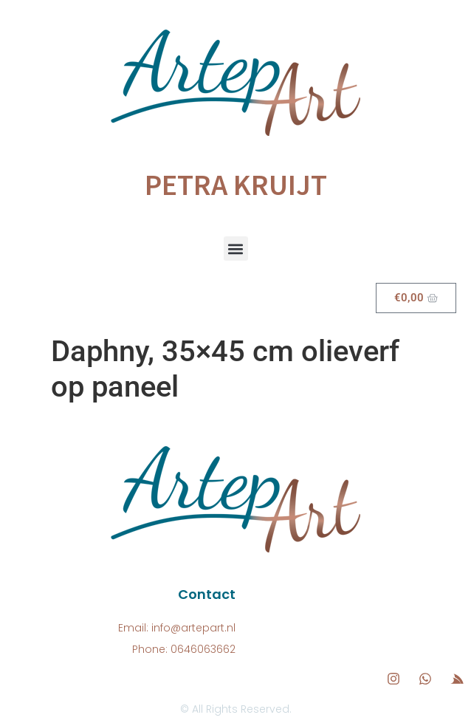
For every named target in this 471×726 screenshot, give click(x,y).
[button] (236, 248)
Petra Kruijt (236, 184)
